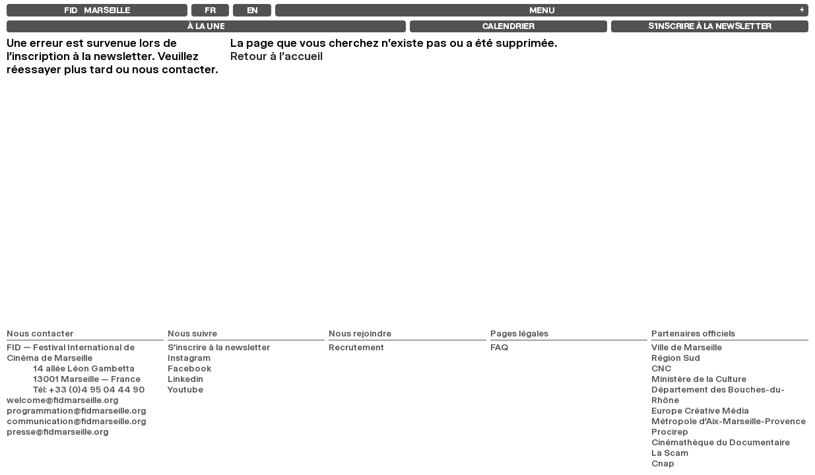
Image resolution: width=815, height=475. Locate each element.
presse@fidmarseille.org (57, 431)
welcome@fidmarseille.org (62, 400)
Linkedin (185, 378)
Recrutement (356, 347)
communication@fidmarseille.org (76, 421)
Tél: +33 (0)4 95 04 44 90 (89, 389)
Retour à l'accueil (276, 56)
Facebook (190, 368)
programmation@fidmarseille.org (76, 410)
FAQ (499, 347)
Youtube (185, 389)
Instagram (189, 357)
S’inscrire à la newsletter (219, 347)
